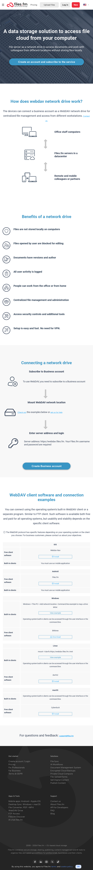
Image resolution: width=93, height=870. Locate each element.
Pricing (11, 764)
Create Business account (46, 466)
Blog (52, 813)
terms (54, 866)
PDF (25, 807)
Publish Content (58, 783)
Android (25, 801)
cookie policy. (67, 866)
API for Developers (59, 807)
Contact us (55, 801)
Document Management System (65, 767)
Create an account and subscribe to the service (46, 61)
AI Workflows (56, 764)
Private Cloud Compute (61, 773)
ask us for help (56, 412)
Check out (22, 412)
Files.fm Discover (16, 816)
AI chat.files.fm (15, 820)
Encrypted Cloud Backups (62, 770)
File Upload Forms (59, 777)
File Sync (54, 761)
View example (55, 613)
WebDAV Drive (15, 810)
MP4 (31, 807)
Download (55, 637)
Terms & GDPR (15, 773)
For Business (14, 770)
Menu (3, 5)
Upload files (49, 5)
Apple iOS (36, 801)
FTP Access (14, 813)
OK (78, 866)
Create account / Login (19, 761)
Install (55, 557)
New (76, 5)
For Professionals (16, 767)
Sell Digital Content (59, 780)
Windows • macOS (32, 804)
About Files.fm (57, 804)
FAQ (52, 810)
